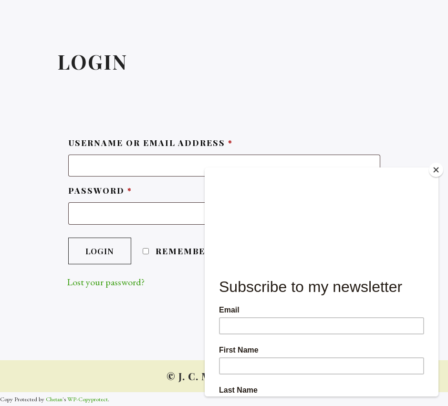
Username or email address (150, 142)
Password (100, 190)
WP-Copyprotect (87, 399)
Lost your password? (106, 282)
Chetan (54, 399)
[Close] (436, 170)
